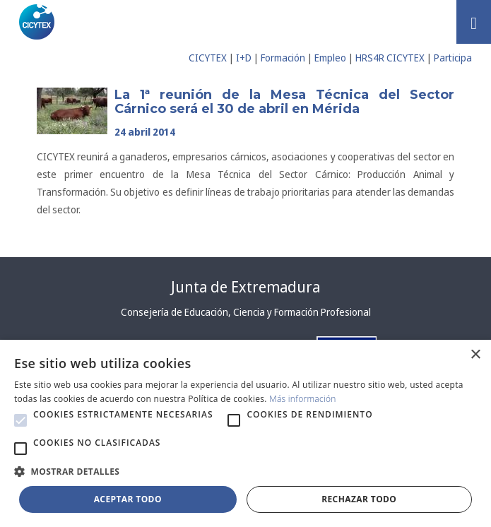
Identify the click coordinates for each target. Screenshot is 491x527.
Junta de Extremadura (245, 287)
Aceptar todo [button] (128, 499)
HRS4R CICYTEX (390, 57)
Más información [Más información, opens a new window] (302, 399)
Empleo (330, 57)
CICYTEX (208, 57)
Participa (453, 57)
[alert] (245, 433)
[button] (20, 420)
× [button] (475, 355)
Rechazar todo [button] (358, 499)
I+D (244, 57)
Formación (283, 57)
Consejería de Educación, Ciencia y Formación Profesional (246, 312)
